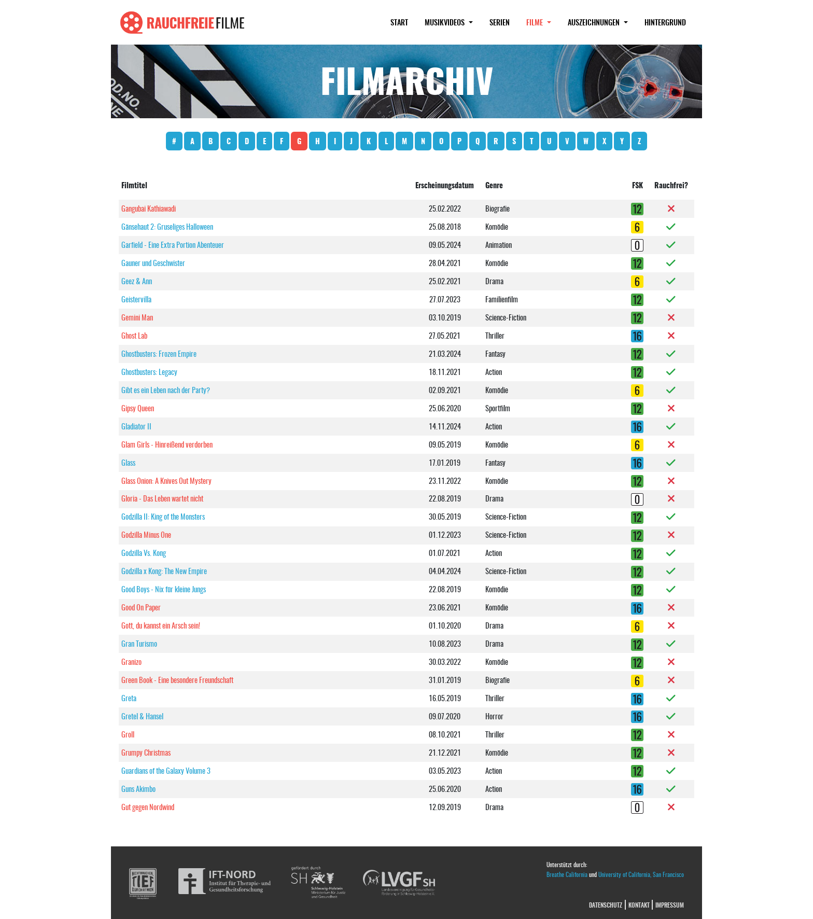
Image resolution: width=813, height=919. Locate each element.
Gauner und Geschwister (153, 262)
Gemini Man (137, 317)
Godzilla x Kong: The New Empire (164, 570)
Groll (127, 734)
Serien (499, 22)
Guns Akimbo (138, 788)
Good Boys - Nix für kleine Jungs (163, 588)
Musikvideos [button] (446, 22)
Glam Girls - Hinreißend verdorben (167, 444)
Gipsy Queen (137, 407)
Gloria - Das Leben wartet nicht (162, 498)
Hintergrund (665, 22)
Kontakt (639, 904)
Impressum (669, 904)
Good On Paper (141, 607)
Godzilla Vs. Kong (143, 552)
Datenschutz (605, 904)
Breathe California (566, 874)
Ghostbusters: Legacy (149, 371)
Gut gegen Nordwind (147, 806)
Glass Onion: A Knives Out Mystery (166, 480)
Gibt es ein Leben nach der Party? (165, 389)
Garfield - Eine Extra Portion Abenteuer (172, 244)
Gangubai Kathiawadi (148, 208)
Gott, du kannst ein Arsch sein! (160, 625)
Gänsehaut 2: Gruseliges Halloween (167, 226)
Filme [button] (542, 21)
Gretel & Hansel (142, 716)
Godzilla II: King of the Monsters (163, 516)
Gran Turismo (139, 643)
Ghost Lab (134, 335)
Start (399, 22)
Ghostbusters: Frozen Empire (159, 353)
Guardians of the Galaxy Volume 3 (166, 770)
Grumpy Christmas (146, 752)
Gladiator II (136, 426)
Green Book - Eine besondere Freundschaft (177, 679)
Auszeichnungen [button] (595, 22)
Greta (128, 697)
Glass (128, 462)
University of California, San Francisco (641, 874)
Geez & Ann (136, 280)
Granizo (131, 661)
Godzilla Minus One (146, 534)
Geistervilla (136, 299)
